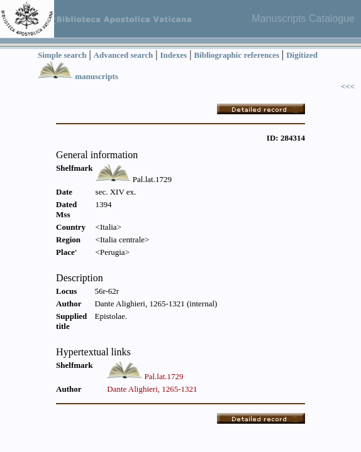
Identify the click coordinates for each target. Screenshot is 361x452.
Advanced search (123, 55)
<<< (348, 86)
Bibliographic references (236, 55)
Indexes (173, 55)
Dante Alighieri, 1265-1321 (152, 389)
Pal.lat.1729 (163, 376)
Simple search (62, 55)
